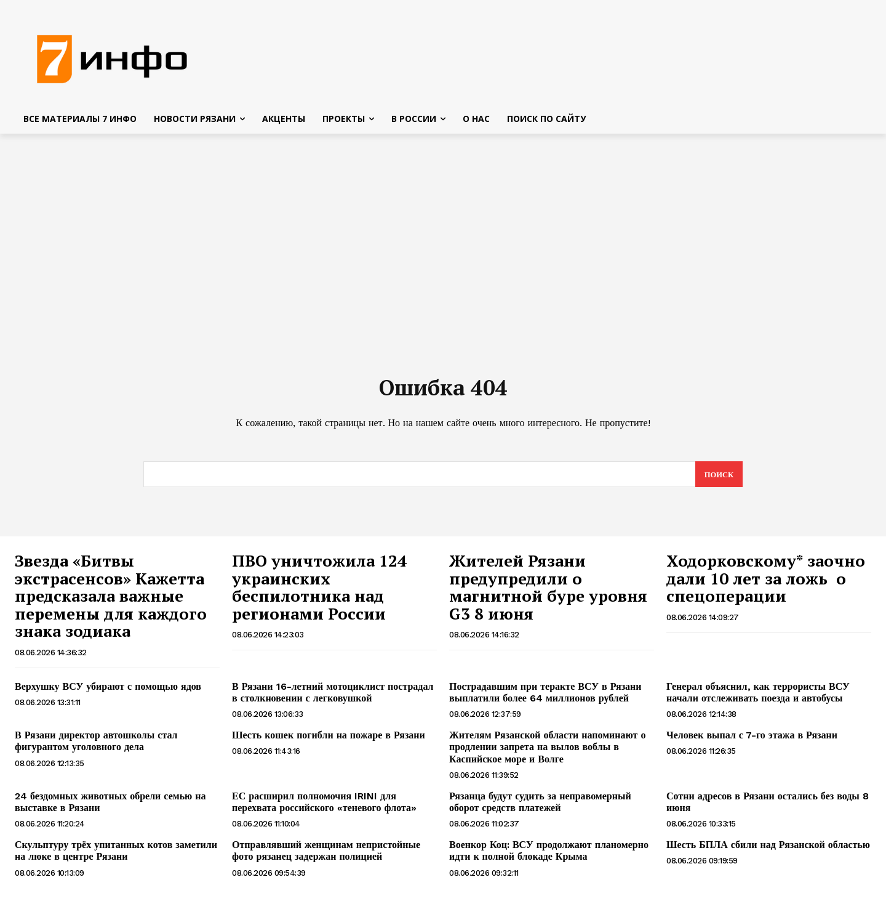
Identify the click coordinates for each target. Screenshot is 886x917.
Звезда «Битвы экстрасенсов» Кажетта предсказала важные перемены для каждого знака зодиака (111, 600)
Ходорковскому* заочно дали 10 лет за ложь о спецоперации (765, 583)
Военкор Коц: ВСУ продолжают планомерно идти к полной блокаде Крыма (549, 855)
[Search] (718, 479)
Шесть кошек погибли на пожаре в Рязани (328, 740)
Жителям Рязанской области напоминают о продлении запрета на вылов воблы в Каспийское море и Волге (547, 751)
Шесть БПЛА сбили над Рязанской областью (768, 849)
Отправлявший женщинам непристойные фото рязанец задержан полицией (326, 855)
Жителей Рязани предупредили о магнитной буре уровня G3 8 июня (548, 592)
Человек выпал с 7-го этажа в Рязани (751, 740)
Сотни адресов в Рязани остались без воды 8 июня (767, 806)
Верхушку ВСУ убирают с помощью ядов (108, 691)
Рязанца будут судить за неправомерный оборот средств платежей (540, 806)
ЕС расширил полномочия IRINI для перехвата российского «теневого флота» (324, 806)
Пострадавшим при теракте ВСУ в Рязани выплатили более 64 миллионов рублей (545, 697)
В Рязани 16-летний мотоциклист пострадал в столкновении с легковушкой (333, 697)
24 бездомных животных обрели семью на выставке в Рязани (110, 806)
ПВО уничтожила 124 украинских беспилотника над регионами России (319, 592)
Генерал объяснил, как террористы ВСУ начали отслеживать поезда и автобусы (758, 697)
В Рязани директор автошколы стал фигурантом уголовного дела (96, 745)
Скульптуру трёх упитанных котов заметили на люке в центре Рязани (116, 855)
